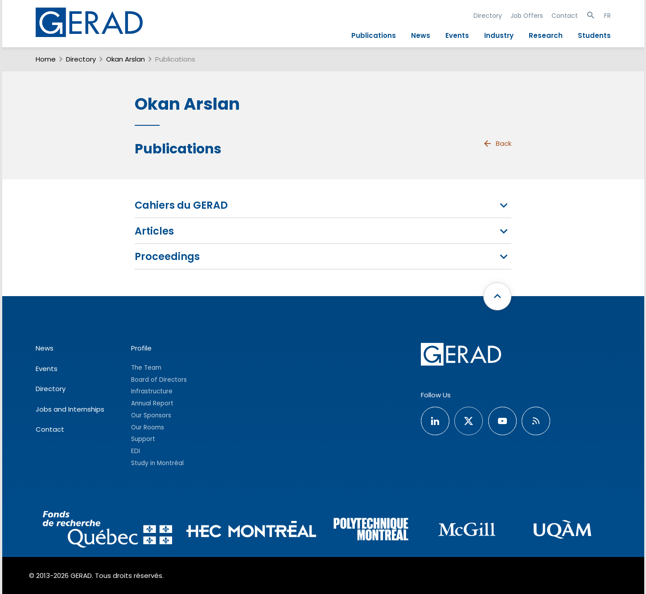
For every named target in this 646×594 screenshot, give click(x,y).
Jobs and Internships (70, 409)
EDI (135, 451)
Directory (487, 15)
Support (143, 439)
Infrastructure (152, 391)
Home (46, 59)
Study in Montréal (157, 463)
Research (546, 35)
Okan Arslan (125, 59)
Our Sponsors (151, 415)
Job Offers (526, 15)
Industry (499, 35)
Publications (373, 35)
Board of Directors (159, 379)
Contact (564, 15)
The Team (146, 367)
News (420, 35)
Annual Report (152, 403)
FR (607, 15)
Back (497, 143)
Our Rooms (147, 427)
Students (594, 35)
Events (457, 35)
